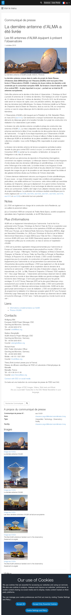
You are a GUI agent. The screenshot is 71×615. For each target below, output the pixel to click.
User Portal (56, 3)
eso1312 (19, 118)
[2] (18, 152)
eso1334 (30, 194)
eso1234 (16, 196)
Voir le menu (9, 8)
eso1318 (60, 194)
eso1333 (38, 194)
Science (47, 3)
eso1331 (45, 194)
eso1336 (23, 194)
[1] (19, 129)
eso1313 (8, 196)
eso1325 (52, 194)
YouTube (6, 549)
